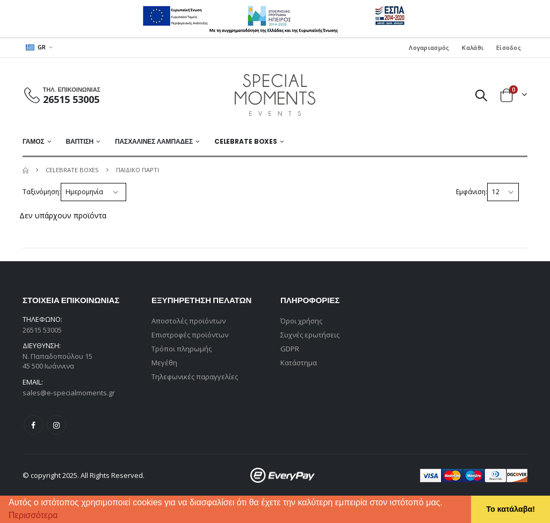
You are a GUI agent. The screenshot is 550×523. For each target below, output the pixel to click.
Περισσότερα (33, 515)
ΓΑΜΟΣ (34, 141)
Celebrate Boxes (245, 141)
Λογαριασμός (429, 47)
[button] (61, 516)
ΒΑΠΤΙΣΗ (79, 141)
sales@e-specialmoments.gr (69, 392)
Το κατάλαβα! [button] (510, 509)
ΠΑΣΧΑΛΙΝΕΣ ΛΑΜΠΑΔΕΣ (154, 141)
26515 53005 (71, 99)
